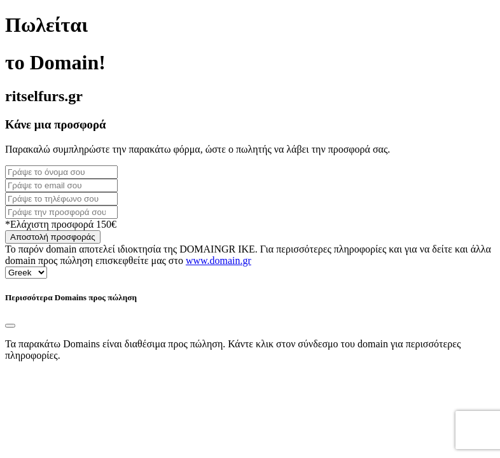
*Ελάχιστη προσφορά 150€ (60, 224)
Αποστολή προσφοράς (52, 237)
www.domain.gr (218, 260)
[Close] (10, 326)
